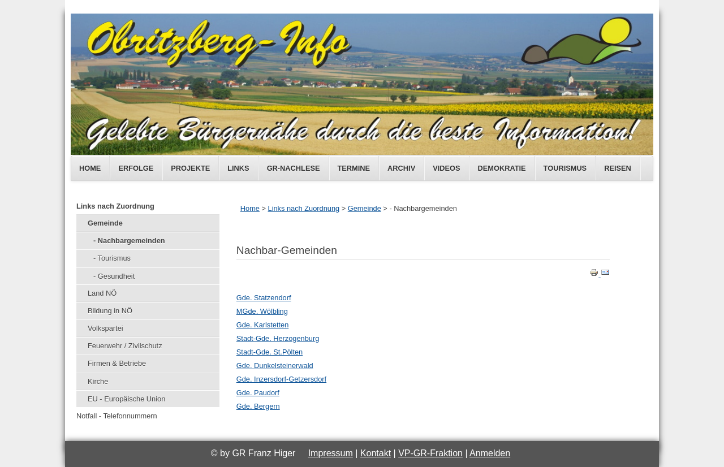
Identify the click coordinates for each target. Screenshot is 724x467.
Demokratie (502, 168)
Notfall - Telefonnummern (116, 416)
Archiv (401, 168)
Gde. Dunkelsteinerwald (274, 365)
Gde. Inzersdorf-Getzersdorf (281, 379)
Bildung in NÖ (110, 310)
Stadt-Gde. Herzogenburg (278, 338)
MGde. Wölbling (262, 311)
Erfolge (135, 168)
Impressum (330, 453)
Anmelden (489, 453)
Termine (354, 168)
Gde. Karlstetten (262, 325)
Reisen (617, 168)
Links (238, 168)
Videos (446, 168)
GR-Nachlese (293, 168)
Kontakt (375, 453)
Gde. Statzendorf (263, 297)
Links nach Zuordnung (115, 206)
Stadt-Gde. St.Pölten (269, 352)
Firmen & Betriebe (117, 363)
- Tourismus (112, 258)
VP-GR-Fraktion (430, 453)
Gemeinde (105, 223)
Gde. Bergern (258, 406)
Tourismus (565, 168)
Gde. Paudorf (257, 392)
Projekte (190, 168)
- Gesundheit (114, 276)
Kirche (98, 381)
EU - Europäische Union (126, 399)
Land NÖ (102, 293)
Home (90, 168)
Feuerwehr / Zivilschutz (125, 345)
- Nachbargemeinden (129, 240)
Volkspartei (105, 328)
